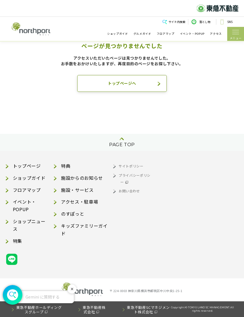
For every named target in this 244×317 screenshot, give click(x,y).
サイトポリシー (131, 166)
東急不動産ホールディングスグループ (39, 309)
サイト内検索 (176, 22)
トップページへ (122, 83)
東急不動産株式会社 (94, 309)
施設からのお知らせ (82, 177)
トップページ (27, 165)
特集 (17, 240)
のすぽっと (72, 213)
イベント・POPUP (192, 34)
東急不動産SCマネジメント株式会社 (148, 309)
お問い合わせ (129, 190)
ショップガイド (117, 34)
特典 (65, 165)
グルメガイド (142, 34)
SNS (230, 22)
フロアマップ (166, 34)
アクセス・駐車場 (79, 201)
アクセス (216, 34)
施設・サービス (77, 190)
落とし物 (204, 22)
